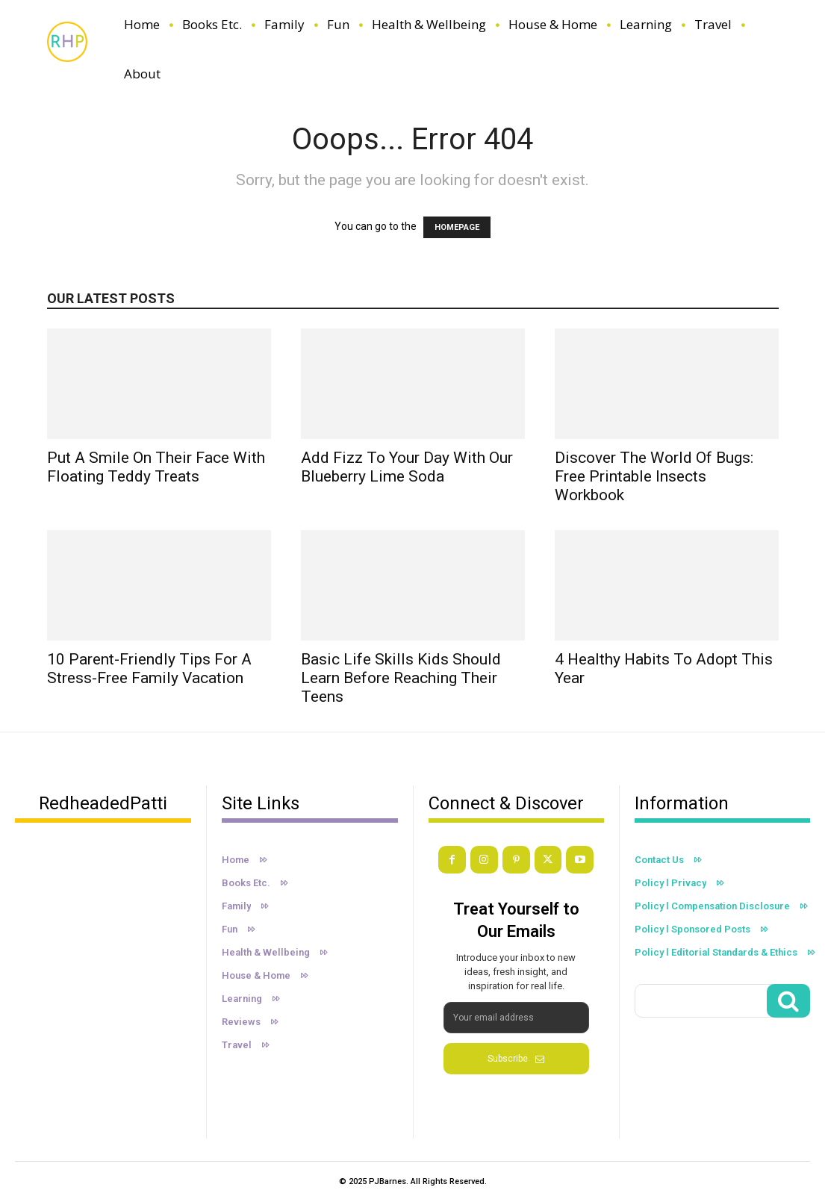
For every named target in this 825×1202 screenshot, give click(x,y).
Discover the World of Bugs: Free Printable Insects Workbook (654, 476)
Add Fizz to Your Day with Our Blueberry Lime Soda (407, 467)
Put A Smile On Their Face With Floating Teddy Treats (156, 467)
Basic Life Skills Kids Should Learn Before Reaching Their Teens (401, 678)
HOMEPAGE (457, 227)
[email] (516, 1017)
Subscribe (516, 1058)
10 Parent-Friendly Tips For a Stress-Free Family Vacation (149, 668)
